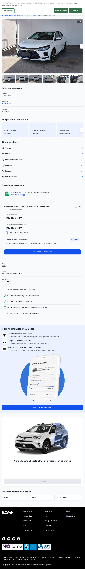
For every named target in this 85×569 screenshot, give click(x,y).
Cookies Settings (8, 10)
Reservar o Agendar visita (42, 252)
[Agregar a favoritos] (79, 207)
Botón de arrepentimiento (20, 559)
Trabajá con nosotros (51, 521)
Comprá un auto (28, 511)
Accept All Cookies (61, 10)
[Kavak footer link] (8, 521)
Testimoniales (49, 511)
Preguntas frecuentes (29, 530)
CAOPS (68, 511)
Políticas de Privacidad (48, 557)
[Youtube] (13, 538)
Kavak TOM (6, 104)
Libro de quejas (49, 530)
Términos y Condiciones (64, 557)
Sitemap (33, 559)
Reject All (75, 10)
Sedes (24, 525)
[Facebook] (3, 538)
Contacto (48, 525)
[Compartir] (76, 207)
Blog (46, 516)
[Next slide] (82, 46)
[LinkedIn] (18, 538)
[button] (74, 239)
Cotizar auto (42, 481)
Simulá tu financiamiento (42, 407)
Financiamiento (28, 516)
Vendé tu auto (27, 521)
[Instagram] (8, 538)
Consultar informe (18, 195)
